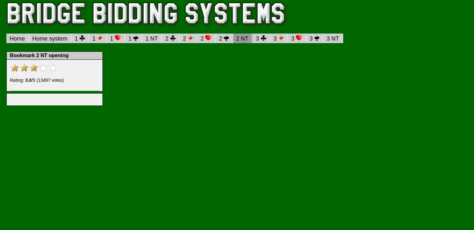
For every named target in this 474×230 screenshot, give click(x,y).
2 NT (242, 38)
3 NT (333, 38)
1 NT (152, 38)
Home (17, 38)
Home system (49, 38)
